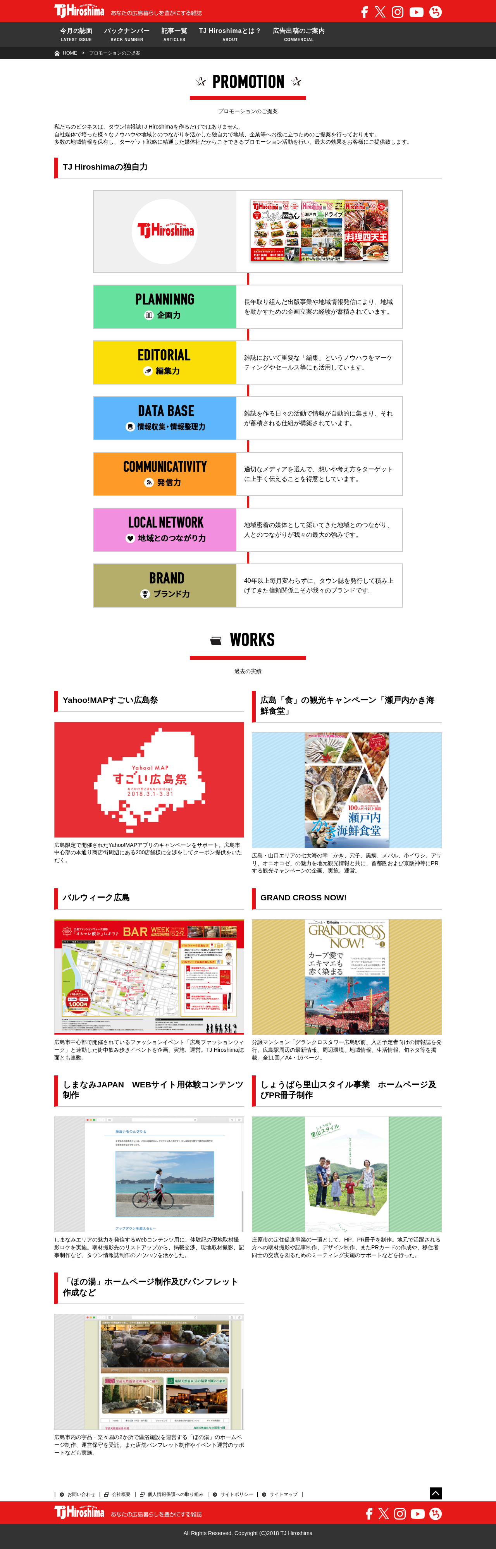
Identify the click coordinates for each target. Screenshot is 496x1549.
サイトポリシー (236, 1494)
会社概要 (121, 1494)
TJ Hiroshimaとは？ (230, 35)
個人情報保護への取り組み (175, 1494)
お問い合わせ (81, 1494)
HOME (70, 53)
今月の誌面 (76, 35)
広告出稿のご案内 (299, 35)
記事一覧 (175, 35)
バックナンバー (127, 35)
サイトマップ (284, 1494)
